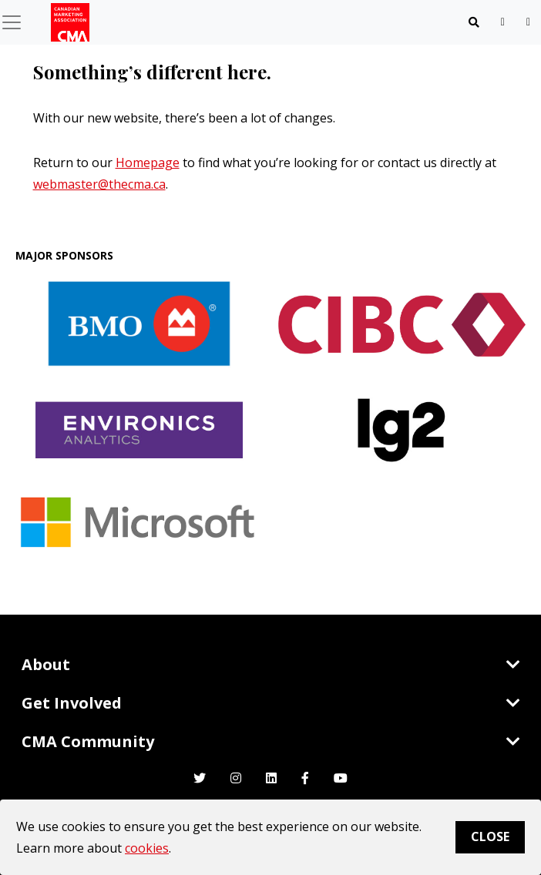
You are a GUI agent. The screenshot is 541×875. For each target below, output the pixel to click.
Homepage (148, 162)
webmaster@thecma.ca (99, 184)
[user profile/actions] (528, 21)
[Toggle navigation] (474, 22)
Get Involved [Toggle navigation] (271, 702)
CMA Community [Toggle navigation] (271, 741)
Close (490, 836)
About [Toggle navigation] (271, 664)
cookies (147, 848)
